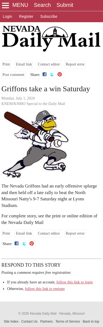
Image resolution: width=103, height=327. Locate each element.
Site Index (11, 321)
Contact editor (49, 64)
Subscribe (48, 16)
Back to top (91, 321)
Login (7, 16)
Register (26, 16)
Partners (46, 321)
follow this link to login (74, 282)
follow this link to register (45, 289)
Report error (75, 64)
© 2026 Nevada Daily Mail (37, 313)
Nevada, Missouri (72, 313)
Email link (24, 64)
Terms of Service (67, 321)
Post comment (13, 75)
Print (6, 64)
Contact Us (29, 321)
